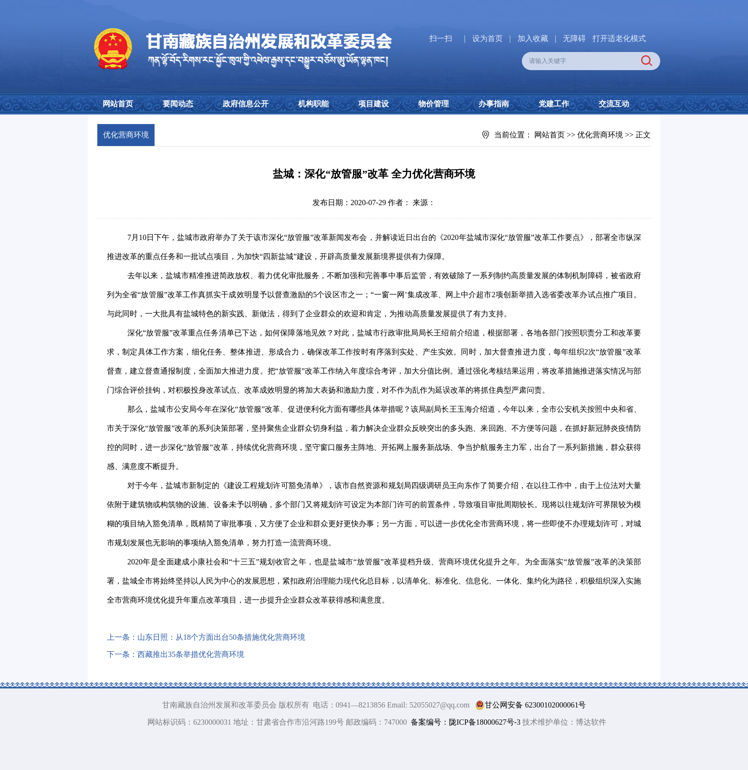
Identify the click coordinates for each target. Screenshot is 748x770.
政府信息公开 (246, 104)
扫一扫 (440, 38)
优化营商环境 (600, 135)
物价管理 (433, 104)
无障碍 (574, 38)
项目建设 (373, 104)
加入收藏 (534, 38)
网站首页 (118, 104)
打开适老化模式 (619, 38)
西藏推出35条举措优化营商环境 (190, 654)
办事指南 (493, 104)
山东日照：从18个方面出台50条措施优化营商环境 (221, 637)
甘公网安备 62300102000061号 (528, 705)
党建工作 (554, 104)
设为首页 (487, 38)
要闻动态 (178, 104)
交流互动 (614, 104)
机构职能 (313, 104)
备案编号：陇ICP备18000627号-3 (465, 722)
